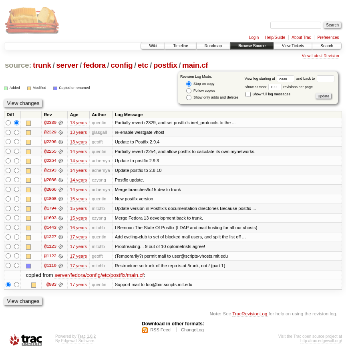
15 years (78, 199)
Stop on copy (200, 84)
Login (254, 37)
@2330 (50, 122)
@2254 (50, 161)
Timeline (180, 46)
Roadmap (213, 46)
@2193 (50, 170)
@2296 (50, 142)
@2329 (50, 132)
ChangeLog (192, 331)
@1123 (50, 247)
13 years (78, 122)
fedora (94, 65)
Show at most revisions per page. (279, 87)
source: (18, 65)
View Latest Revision (320, 56)
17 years (78, 238)
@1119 (50, 267)
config (122, 65)
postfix (165, 65)
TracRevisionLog (249, 315)
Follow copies (200, 90)
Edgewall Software (77, 342)
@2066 (50, 190)
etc (143, 65)
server (67, 65)
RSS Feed (160, 331)
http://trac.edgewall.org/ (321, 342)
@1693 (50, 219)
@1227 (50, 238)
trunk (42, 65)
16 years (78, 228)
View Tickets (293, 46)
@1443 (50, 228)
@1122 (50, 257)
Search (326, 46)
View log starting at (270, 79)
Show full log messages (267, 94)
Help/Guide (275, 37)
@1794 (50, 209)
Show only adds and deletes (212, 97)
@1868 (50, 199)
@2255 (50, 151)
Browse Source (252, 46)
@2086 (50, 180)
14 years (78, 151)
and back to (315, 79)
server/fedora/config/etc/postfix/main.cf (99, 277)
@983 (51, 286)
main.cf (195, 65)
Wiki (153, 46)
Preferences (328, 37)
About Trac (301, 37)
